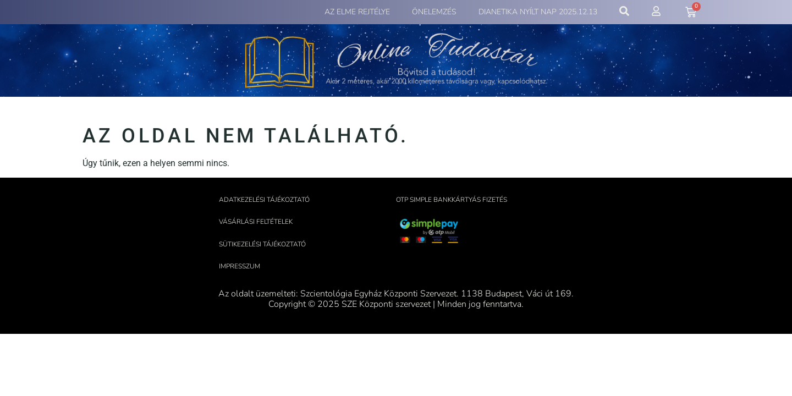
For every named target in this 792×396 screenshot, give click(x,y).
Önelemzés (434, 12)
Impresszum (239, 266)
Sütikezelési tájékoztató (262, 244)
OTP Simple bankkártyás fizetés (451, 199)
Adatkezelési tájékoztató (264, 199)
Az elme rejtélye (357, 12)
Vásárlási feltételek (256, 221)
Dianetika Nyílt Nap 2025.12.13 (538, 12)
